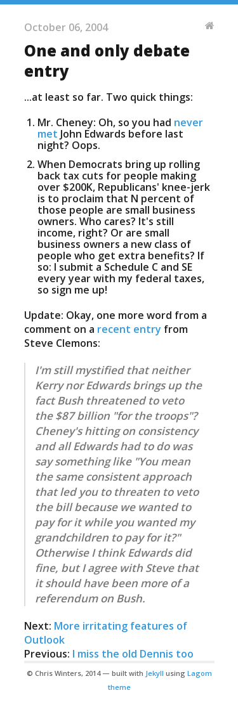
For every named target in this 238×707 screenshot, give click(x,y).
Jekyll (154, 673)
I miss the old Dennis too (133, 654)
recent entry (129, 329)
